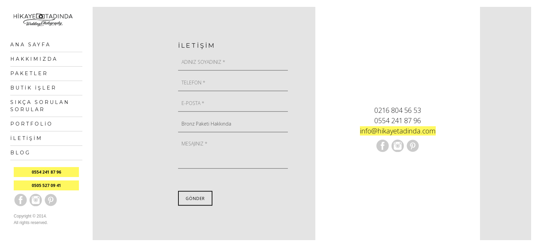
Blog (20, 153)
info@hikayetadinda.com (398, 131)
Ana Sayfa (30, 45)
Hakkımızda (34, 59)
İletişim (26, 138)
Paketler (29, 73)
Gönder (195, 198)
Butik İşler (33, 88)
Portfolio (31, 124)
